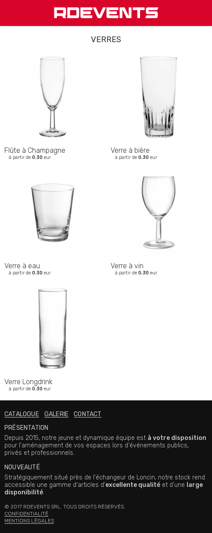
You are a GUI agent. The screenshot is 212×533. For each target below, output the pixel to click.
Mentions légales (29, 521)
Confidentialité (26, 514)
